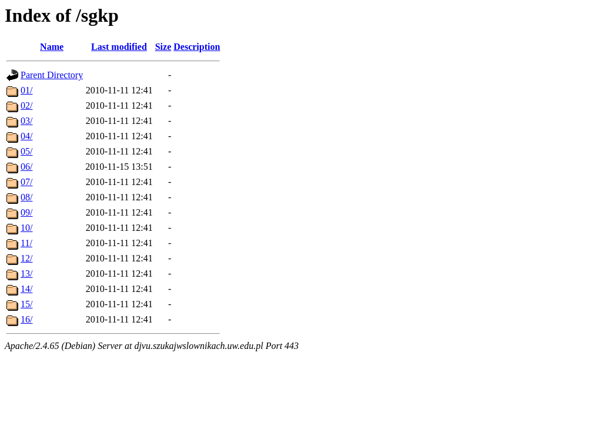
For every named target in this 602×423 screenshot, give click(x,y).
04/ (26, 136)
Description (196, 47)
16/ (26, 319)
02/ (26, 105)
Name (51, 47)
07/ (26, 182)
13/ (26, 273)
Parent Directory (52, 75)
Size (163, 47)
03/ (26, 121)
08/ (26, 197)
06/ (26, 167)
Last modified (119, 47)
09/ (26, 212)
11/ (26, 243)
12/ (26, 258)
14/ (26, 289)
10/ (26, 228)
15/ (26, 304)
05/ (26, 151)
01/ (26, 90)
